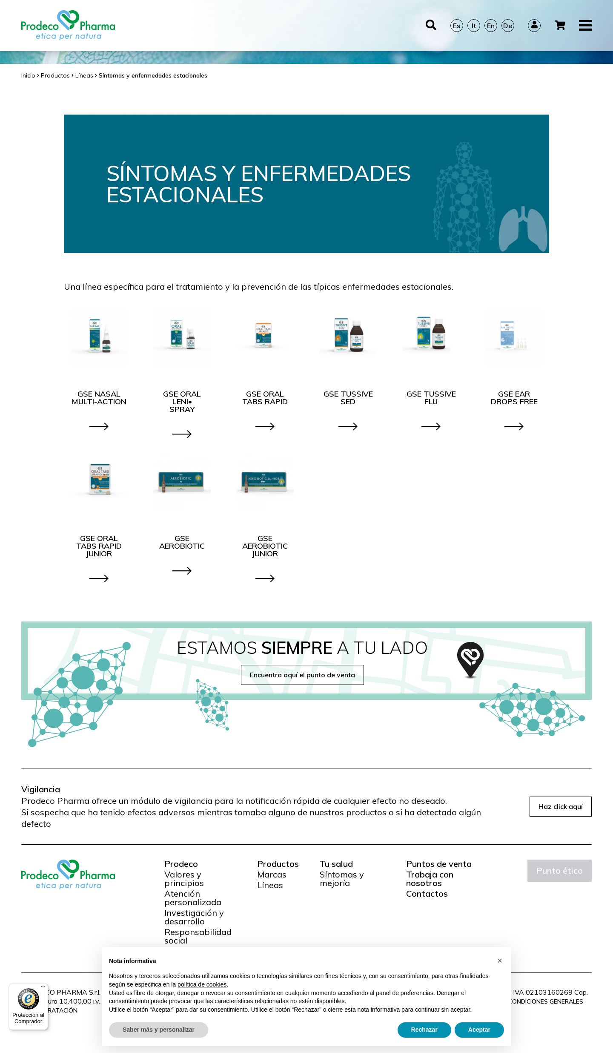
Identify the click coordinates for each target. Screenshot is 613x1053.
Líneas (270, 885)
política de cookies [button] (202, 984)
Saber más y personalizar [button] (159, 1029)
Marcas (271, 874)
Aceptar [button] (479, 1029)
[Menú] (43, 989)
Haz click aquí (561, 806)
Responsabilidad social (198, 936)
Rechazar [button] (424, 1029)
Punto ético (559, 870)
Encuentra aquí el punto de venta (302, 674)
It (474, 25)
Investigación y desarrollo (194, 917)
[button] (500, 960)
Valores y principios (184, 878)
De (507, 25)
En (491, 25)
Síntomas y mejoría (342, 878)
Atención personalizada (192, 897)
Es (456, 25)
